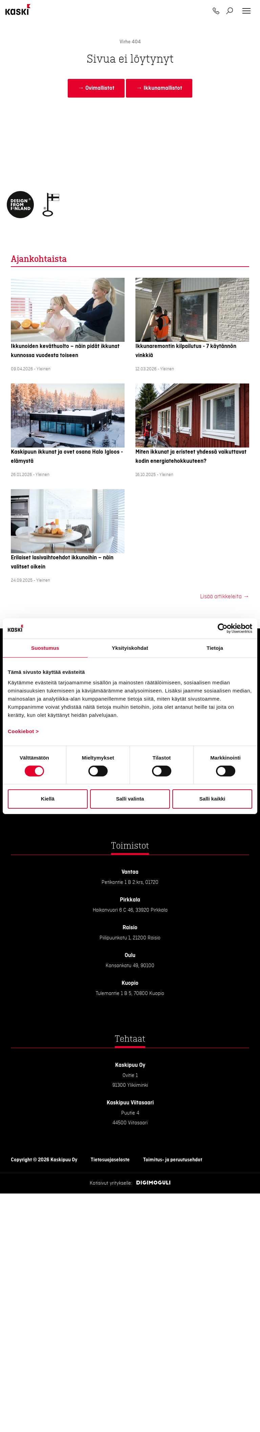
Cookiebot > (23, 731)
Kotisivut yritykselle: (111, 1183)
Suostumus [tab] (45, 647)
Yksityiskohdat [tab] (130, 647)
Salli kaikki (212, 799)
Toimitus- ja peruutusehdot (172, 1160)
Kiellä (48, 799)
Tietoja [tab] (215, 647)
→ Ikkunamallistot (159, 88)
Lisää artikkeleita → (224, 597)
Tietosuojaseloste (110, 1160)
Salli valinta (130, 799)
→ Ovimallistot (96, 88)
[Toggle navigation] (246, 11)
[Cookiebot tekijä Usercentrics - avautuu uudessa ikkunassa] (222, 628)
